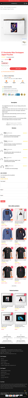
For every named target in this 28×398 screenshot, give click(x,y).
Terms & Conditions (4, 360)
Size (2, 61)
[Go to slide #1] (11, 48)
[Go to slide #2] (17, 48)
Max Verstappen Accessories (10, 7)
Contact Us (3, 375)
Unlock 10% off (26, 393)
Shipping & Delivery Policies (5, 370)
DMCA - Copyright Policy (5, 363)
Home (1, 7)
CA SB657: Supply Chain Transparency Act (8, 365)
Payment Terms (3, 372)
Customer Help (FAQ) (4, 377)
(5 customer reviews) (10, 57)
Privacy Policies (3, 362)
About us (2, 358)
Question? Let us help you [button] (23, 396)
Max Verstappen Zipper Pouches (7, 9)
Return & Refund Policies (5, 373)
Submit (3, 201)
